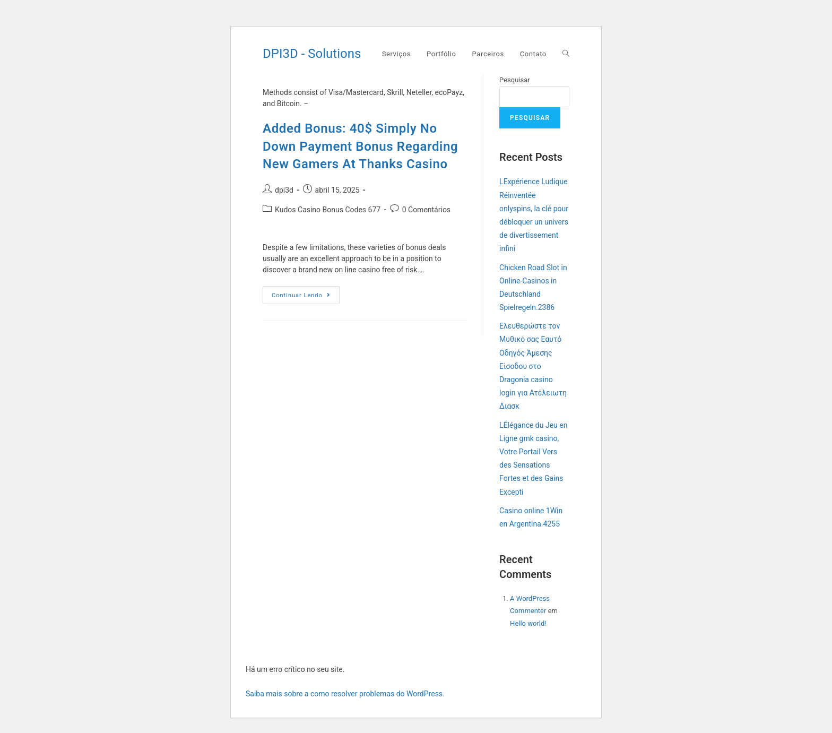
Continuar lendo (306, 297)
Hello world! (528, 623)
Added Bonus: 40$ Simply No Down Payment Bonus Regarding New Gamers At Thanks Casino (360, 146)
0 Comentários (426, 209)
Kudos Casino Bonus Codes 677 (327, 209)
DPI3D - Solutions (312, 53)
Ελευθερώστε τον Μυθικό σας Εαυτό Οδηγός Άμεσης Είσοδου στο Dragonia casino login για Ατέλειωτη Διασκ (533, 366)
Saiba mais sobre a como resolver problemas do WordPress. (345, 693)
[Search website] (565, 54)
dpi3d (284, 190)
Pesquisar (514, 80)
